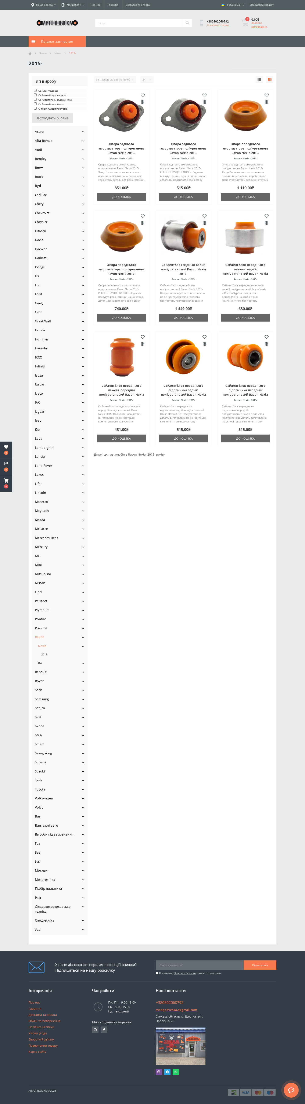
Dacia (39, 240)
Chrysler (41, 222)
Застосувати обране (52, 118)
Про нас (95, 5)
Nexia (57, 53)
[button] (6, 483)
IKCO (38, 357)
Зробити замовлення (259, 24)
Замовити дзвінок (218, 25)
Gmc (38, 312)
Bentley (40, 159)
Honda (40, 330)
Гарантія (113, 5)
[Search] (187, 23)
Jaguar (39, 411)
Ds (37, 276)
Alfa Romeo (44, 140)
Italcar (39, 384)
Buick (39, 177)
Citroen (40, 231)
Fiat (37, 285)
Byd (38, 186)
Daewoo (41, 249)
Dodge (40, 267)
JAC (37, 402)
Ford (38, 294)
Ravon (43, 53)
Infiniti (40, 366)
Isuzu (39, 375)
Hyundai (41, 348)
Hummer (42, 339)
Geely (39, 303)
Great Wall (43, 321)
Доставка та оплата (138, 5)
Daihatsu (41, 258)
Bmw (39, 167)
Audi (38, 149)
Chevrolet (42, 213)
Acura (39, 131)
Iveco (39, 393)
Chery (39, 204)
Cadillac (41, 195)
